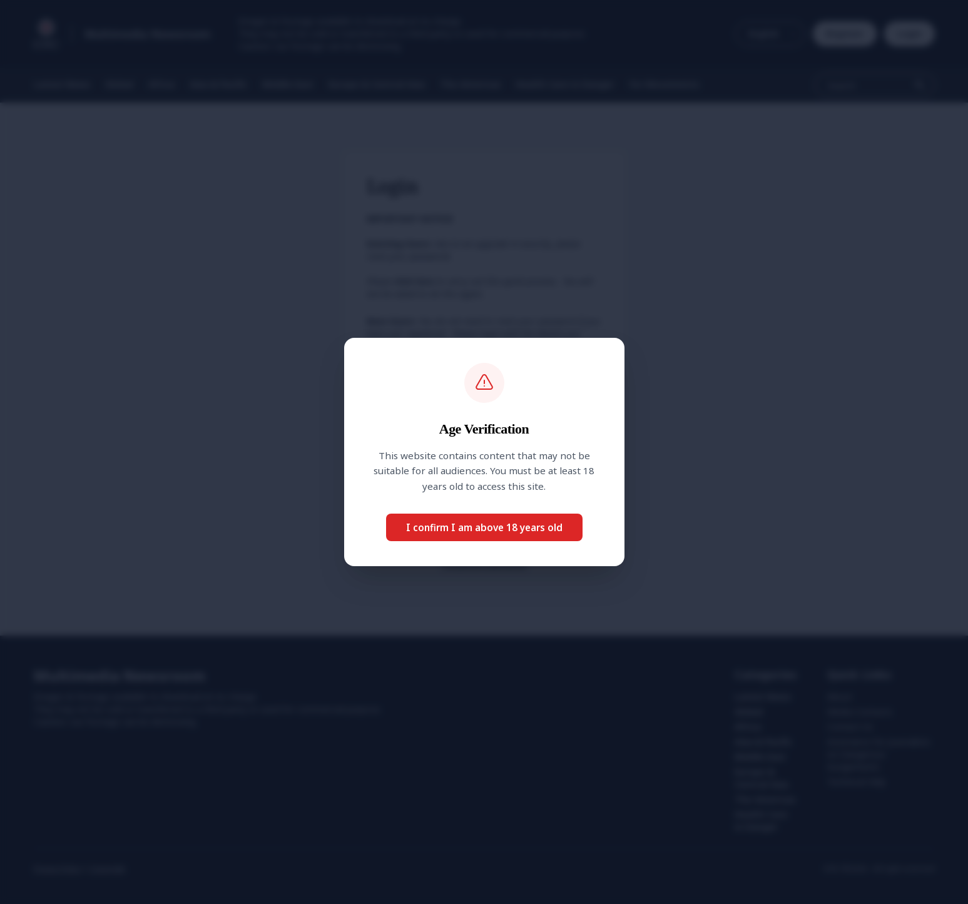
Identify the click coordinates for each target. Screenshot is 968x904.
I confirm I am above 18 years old (484, 527)
